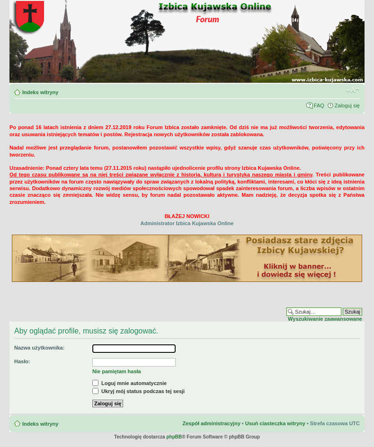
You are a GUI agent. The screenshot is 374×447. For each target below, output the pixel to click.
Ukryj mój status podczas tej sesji (138, 391)
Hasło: (22, 361)
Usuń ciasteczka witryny (275, 423)
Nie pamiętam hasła (116, 371)
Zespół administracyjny (211, 423)
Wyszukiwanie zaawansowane (325, 319)
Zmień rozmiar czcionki (353, 90)
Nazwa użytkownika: (39, 348)
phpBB (174, 436)
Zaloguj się (347, 105)
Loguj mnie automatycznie (129, 383)
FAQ (319, 105)
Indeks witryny (40, 92)
